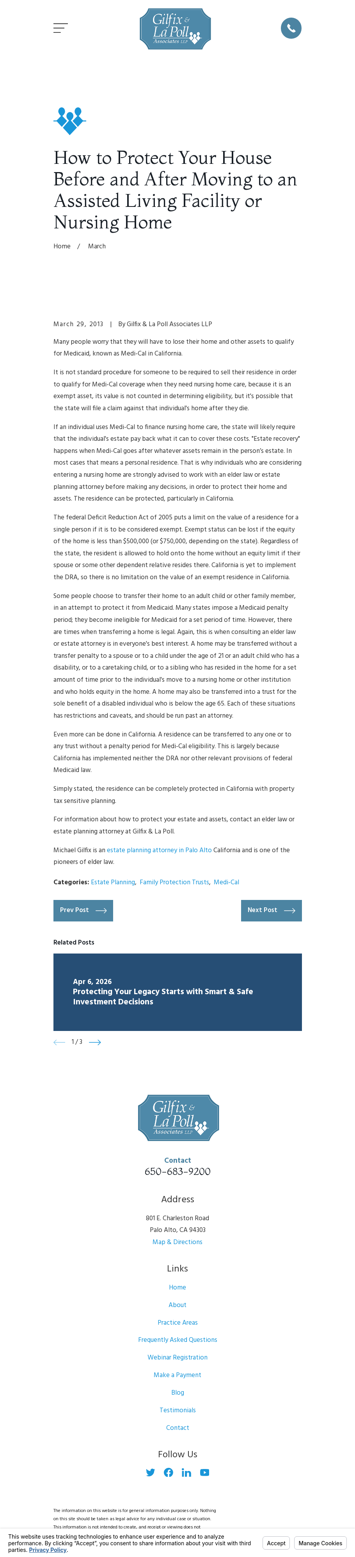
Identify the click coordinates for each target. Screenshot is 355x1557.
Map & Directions (177, 1242)
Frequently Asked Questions (177, 1340)
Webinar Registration (177, 1357)
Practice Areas (178, 1323)
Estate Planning (113, 882)
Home (177, 1287)
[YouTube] (204, 1472)
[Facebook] (168, 1472)
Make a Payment (177, 1375)
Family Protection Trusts (174, 882)
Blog (177, 1393)
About (177, 1305)
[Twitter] (150, 1472)
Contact (177, 1428)
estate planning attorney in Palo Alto (159, 850)
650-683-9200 (178, 1171)
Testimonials (178, 1410)
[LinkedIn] (186, 1472)
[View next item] (95, 1042)
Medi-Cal (226, 882)
